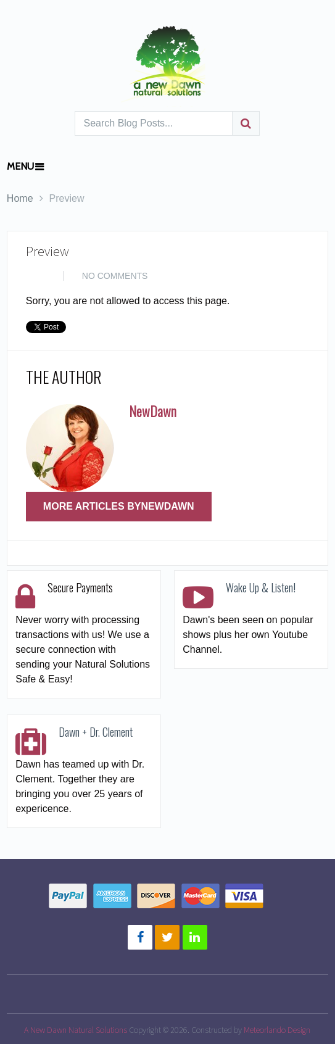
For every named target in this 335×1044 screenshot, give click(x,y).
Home (20, 198)
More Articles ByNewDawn (118, 506)
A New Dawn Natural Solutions (75, 1029)
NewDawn (152, 411)
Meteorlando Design (277, 1029)
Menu (20, 166)
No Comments (115, 276)
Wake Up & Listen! (261, 587)
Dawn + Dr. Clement (96, 732)
